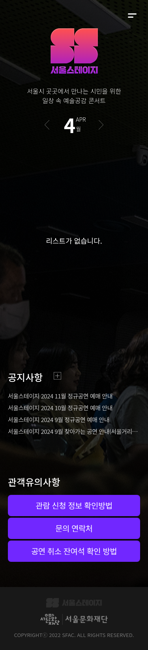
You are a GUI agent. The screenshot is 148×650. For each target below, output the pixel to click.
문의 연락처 (74, 528)
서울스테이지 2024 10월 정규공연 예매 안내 (60, 408)
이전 (46, 125)
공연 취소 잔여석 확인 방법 (74, 551)
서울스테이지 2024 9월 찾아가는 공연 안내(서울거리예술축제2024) (74, 431)
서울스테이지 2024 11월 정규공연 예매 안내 (60, 396)
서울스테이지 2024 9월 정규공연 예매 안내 (58, 419)
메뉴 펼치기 (132, 16)
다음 (101, 125)
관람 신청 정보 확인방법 (74, 505)
